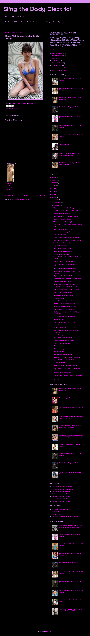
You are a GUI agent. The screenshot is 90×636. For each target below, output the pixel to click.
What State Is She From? (61, 213)
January (56, 205)
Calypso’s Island (57, 512)
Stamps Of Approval (58, 68)
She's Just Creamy (59, 319)
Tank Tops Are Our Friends (62, 243)
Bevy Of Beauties (57, 56)
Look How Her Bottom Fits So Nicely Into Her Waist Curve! (71, 417)
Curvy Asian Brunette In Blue (62, 292)
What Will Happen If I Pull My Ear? (64, 322)
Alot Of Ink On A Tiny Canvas (62, 251)
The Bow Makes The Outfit (62, 219)
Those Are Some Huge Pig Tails (63, 222)
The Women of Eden (11, 22)
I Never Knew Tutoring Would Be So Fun (66, 237)
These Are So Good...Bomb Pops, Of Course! (68, 208)
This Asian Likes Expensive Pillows (64, 268)
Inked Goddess (64, 144)
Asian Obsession (15, 108)
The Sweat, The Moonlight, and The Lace (65, 516)
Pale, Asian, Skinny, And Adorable (64, 316)
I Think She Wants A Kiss (61, 325)
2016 (54, 380)
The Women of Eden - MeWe (61, 491)
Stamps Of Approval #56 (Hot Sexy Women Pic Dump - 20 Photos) (70, 610)
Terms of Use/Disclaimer (29, 22)
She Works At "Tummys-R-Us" (63, 229)
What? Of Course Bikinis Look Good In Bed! (67, 211)
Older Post (41, 196)
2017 (53, 197)
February (57, 202)
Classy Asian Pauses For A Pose (63, 340)
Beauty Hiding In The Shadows (63, 261)
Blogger (49, 631)
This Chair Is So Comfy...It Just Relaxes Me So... (69, 163)
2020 (54, 194)
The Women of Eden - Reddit (61, 496)
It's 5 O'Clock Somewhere (61, 254)
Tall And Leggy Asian (66, 398)
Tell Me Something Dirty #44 (68, 107)
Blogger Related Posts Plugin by (17, 191)
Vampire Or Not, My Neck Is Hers (64, 284)
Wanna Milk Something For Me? (63, 360)
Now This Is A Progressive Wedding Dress (67, 240)
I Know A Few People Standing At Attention (67, 357)
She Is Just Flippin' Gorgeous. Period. (65, 365)
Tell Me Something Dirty (59, 70)
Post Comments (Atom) (21, 199)
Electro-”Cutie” (57, 63)
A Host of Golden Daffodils (60, 509)
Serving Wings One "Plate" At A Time (65, 306)
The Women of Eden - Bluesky (61, 501)
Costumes (55, 60)
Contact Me (56, 22)
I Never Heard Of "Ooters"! (61, 343)
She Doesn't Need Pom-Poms (63, 295)
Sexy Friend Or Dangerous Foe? (63, 301)
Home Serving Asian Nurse (62, 335)
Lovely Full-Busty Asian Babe (62, 354)
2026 (54, 177)
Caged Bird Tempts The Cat (62, 281)
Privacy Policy (45, 22)
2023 (54, 186)
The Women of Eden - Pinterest (62, 494)
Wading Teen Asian (59, 327)
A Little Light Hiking (59, 362)
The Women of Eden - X (59, 499)
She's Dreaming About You (62, 349)
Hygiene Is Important (60, 246)
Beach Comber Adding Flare (62, 232)
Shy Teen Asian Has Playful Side (63, 276)
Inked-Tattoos (56, 65)
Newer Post (9, 196)
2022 (54, 188)
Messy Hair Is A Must (60, 346)
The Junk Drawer (57, 514)
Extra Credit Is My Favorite (62, 372)
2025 (54, 180)
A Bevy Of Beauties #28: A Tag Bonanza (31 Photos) (69, 154)
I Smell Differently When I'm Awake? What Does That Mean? (70, 426)
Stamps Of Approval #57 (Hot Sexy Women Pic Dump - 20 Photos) (70, 526)
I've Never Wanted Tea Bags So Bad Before (67, 279)
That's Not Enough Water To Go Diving (66, 216)
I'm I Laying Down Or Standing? (63, 337)
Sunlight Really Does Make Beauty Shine (66, 287)
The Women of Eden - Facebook (62, 489)
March (56, 200)
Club (53, 58)
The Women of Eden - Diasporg (62, 486)
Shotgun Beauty (58, 351)
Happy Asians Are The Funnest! (63, 309)
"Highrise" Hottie (59, 298)
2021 (54, 191)
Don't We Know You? (60, 234)
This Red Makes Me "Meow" (62, 248)
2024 (54, 183)
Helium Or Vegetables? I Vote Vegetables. (66, 290)
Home (26, 196)
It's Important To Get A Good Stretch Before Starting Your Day (71, 436)
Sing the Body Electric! (37, 9)
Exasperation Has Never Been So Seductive (67, 375)
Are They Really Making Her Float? (64, 303)
